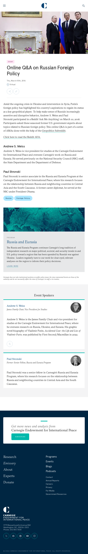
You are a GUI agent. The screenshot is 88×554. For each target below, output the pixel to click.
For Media (50, 490)
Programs (51, 456)
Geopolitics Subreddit (53, 130)
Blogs (49, 466)
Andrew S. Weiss (16, 305)
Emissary (9, 463)
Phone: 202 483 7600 (12, 529)
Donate (8, 482)
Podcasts (51, 471)
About (7, 469)
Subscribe (20, 437)
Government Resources (56, 494)
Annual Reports (52, 480)
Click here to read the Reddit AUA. (22, 137)
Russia (8, 198)
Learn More (12, 266)
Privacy (49, 487)
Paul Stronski (14, 359)
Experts (9, 476)
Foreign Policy (23, 198)
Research (9, 457)
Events (50, 461)
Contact (49, 477)
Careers (49, 484)
